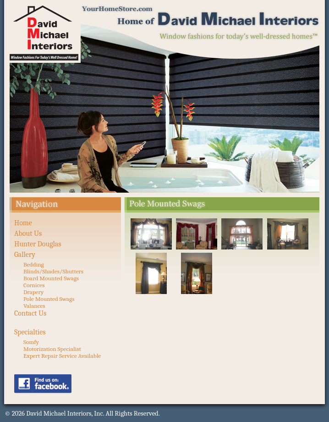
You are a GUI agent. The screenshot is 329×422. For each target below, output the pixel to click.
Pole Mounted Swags (48, 298)
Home (23, 223)
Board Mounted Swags (51, 278)
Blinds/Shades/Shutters (53, 271)
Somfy (31, 342)
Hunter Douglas (37, 244)
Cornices (33, 285)
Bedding (33, 264)
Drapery (33, 292)
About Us (28, 233)
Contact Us (30, 313)
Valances (34, 305)
